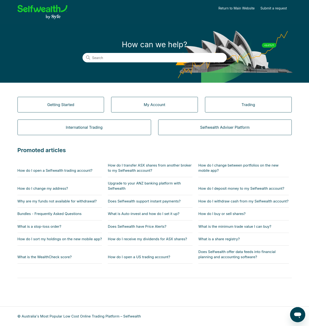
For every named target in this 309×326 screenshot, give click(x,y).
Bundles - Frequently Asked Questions (49, 213)
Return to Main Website (236, 8)
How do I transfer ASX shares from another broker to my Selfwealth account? (149, 168)
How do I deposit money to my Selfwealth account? (241, 188)
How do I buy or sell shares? (222, 213)
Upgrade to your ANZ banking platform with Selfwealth (144, 186)
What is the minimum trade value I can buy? (234, 226)
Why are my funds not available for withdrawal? (57, 201)
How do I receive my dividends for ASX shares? (147, 239)
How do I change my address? (42, 188)
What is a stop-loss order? (39, 226)
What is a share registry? (219, 239)
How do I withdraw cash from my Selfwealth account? (243, 201)
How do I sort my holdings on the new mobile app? (59, 239)
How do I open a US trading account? (139, 257)
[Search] (155, 57)
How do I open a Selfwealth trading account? (55, 170)
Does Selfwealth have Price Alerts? (137, 226)
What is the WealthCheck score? (44, 257)
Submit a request (274, 8)
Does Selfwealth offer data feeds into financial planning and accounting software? (237, 254)
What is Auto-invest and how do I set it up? (143, 213)
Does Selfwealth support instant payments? (144, 201)
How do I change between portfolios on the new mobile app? (238, 168)
